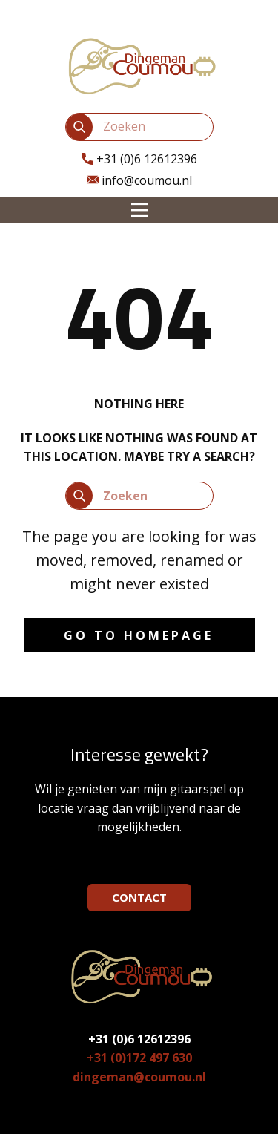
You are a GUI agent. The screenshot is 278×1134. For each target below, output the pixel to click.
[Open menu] (139, 210)
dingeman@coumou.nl (139, 1077)
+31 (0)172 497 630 (139, 1057)
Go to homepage (139, 635)
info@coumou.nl (139, 181)
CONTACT (139, 897)
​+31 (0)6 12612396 (139, 159)
